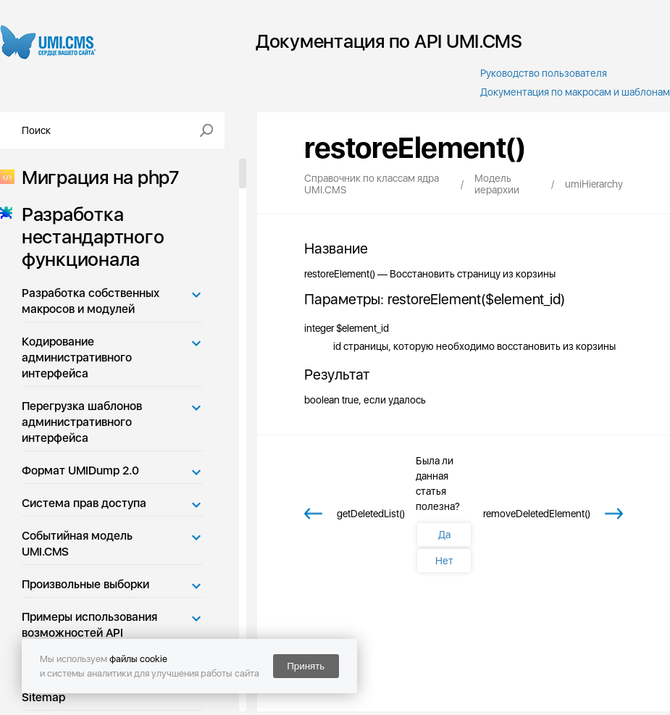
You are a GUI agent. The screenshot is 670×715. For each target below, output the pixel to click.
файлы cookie (138, 658)
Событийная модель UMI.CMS (77, 544)
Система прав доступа (84, 503)
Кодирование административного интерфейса (77, 357)
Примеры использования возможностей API (89, 625)
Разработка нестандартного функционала (88, 236)
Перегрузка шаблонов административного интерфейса (82, 422)
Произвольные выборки (85, 584)
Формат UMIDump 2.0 (80, 470)
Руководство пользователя (543, 73)
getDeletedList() (371, 513)
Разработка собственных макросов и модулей (90, 301)
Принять (305, 666)
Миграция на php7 (96, 177)
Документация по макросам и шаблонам (575, 92)
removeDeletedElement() (536, 513)
